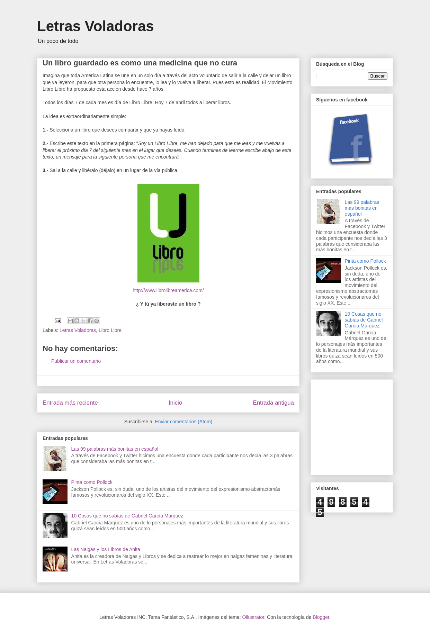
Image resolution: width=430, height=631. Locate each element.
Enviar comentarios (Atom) (183, 421)
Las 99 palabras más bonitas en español (114, 449)
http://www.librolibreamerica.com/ (168, 290)
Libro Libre (110, 330)
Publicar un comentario (76, 361)
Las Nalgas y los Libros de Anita (105, 549)
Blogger (321, 617)
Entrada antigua (273, 402)
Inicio (175, 402)
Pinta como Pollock (92, 482)
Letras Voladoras (95, 26)
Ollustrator (253, 617)
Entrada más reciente (70, 402)
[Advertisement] (368, 425)
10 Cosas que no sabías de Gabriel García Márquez (127, 516)
